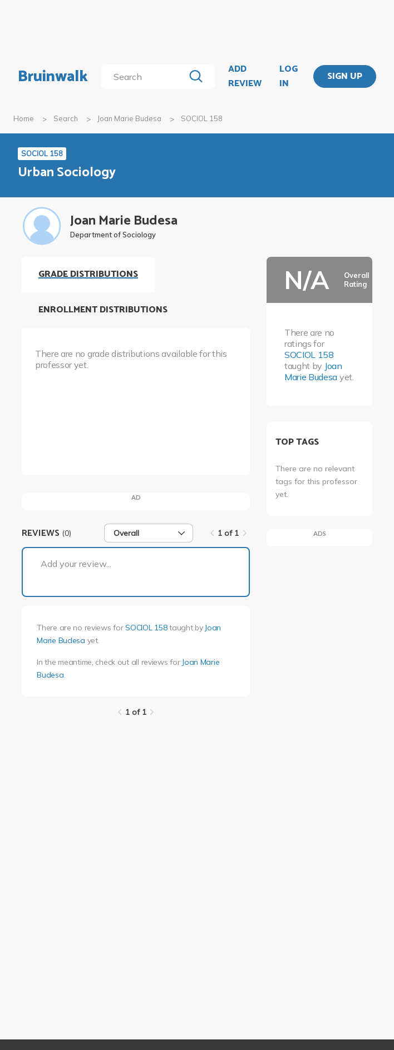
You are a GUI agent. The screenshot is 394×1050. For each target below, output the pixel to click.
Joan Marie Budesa (129, 118)
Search (65, 118)
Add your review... (76, 563)
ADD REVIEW (245, 76)
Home (23, 118)
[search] (145, 76)
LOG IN (288, 76)
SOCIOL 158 (146, 628)
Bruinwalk (53, 76)
